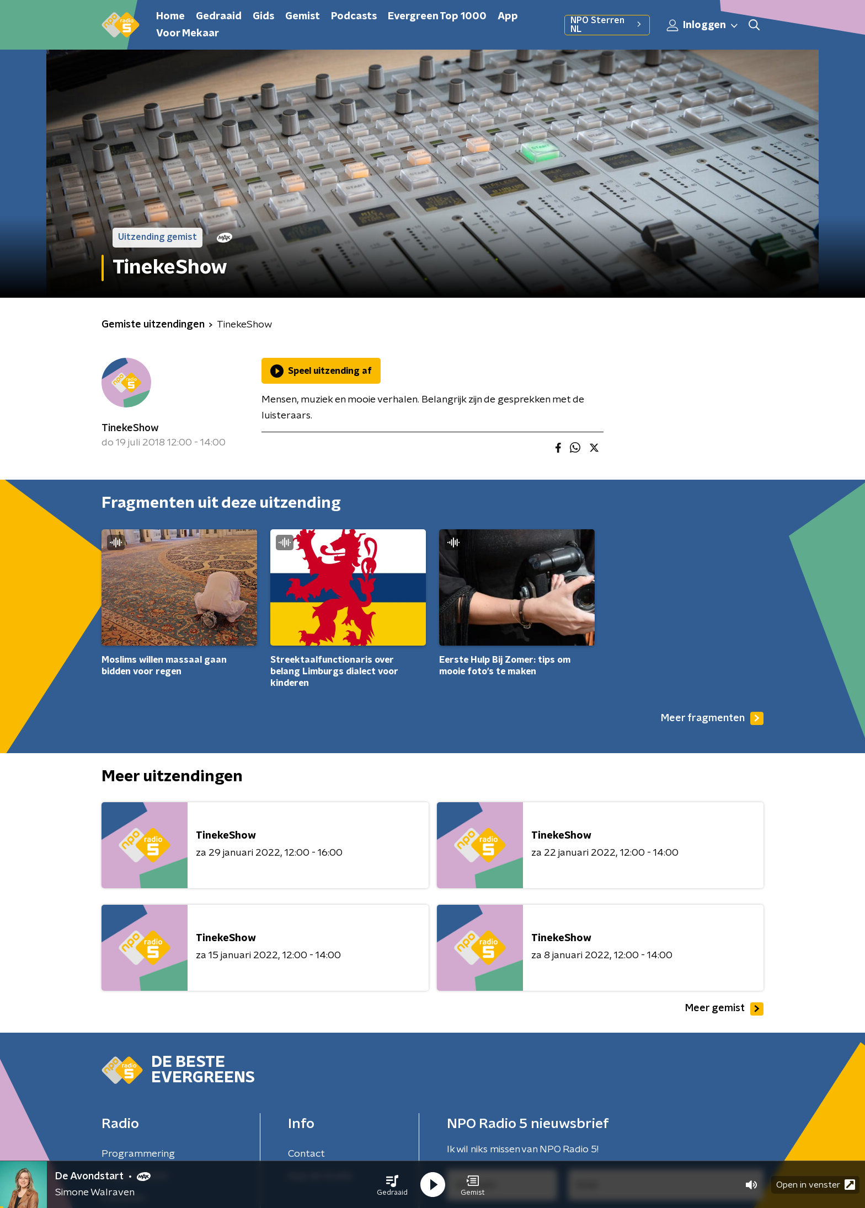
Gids (263, 17)
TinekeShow (130, 428)
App (508, 17)
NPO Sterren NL (607, 25)
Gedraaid (219, 17)
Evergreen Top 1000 (437, 17)
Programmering (138, 1154)
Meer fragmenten (712, 718)
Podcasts (354, 17)
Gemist (302, 17)
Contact (306, 1154)
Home (170, 17)
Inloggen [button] (702, 25)
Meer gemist (724, 1009)
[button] (392, 1184)
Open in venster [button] (815, 1184)
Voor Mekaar (187, 34)
